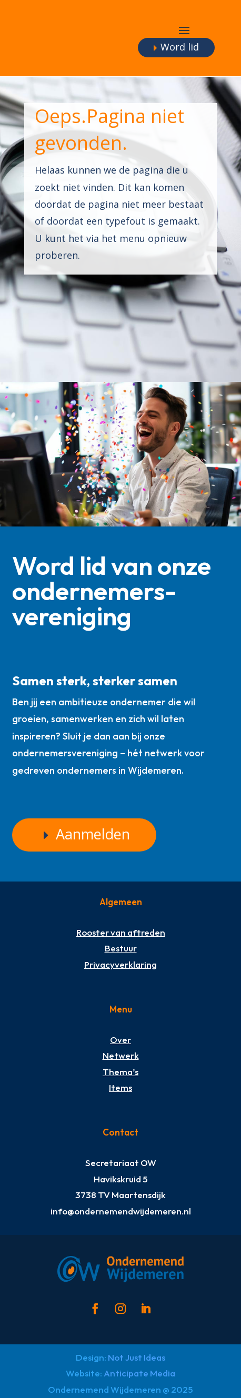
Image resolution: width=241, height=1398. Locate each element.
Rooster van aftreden (120, 932)
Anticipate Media (139, 1373)
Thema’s (120, 1071)
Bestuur (121, 948)
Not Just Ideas (136, 1357)
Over (120, 1039)
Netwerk (121, 1055)
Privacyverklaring (120, 964)
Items (120, 1087)
